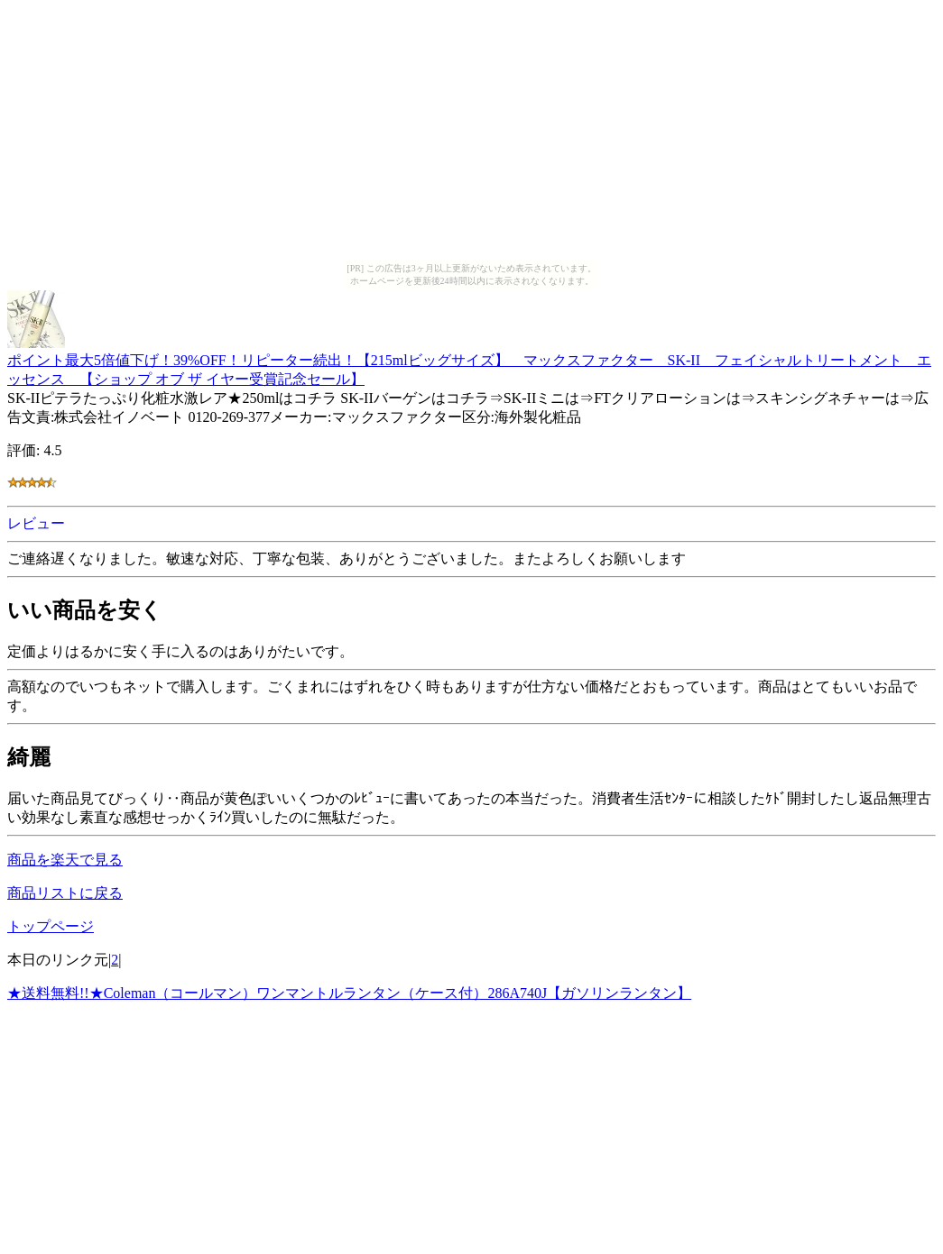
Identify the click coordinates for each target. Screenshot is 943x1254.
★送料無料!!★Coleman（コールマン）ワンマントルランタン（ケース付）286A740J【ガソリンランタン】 (349, 993)
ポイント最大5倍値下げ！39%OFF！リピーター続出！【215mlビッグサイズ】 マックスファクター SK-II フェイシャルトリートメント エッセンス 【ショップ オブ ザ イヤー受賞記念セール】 (469, 361)
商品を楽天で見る (65, 859)
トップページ (50, 926)
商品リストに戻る (65, 893)
